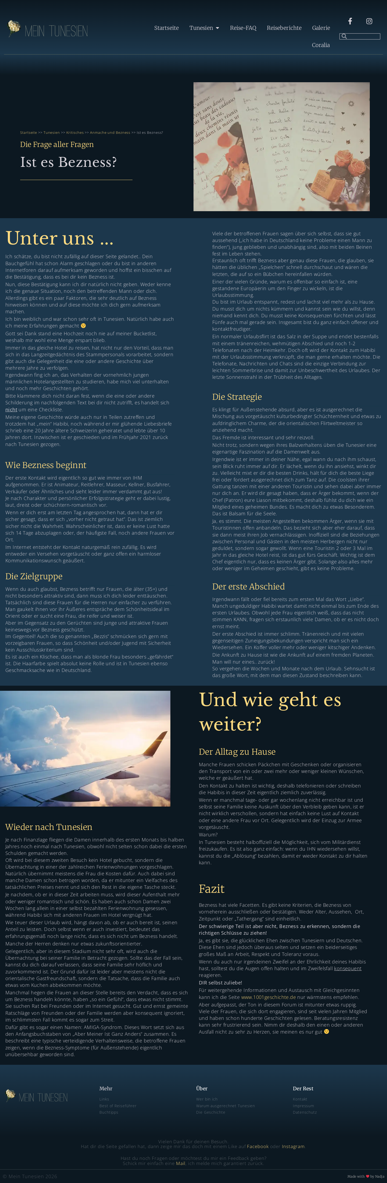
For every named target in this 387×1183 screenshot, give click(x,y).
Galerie (321, 27)
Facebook (257, 1146)
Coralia (321, 45)
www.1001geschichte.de (268, 997)
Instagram (293, 1146)
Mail (181, 1163)
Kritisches (74, 132)
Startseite (166, 27)
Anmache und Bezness (110, 132)
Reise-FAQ (243, 27)
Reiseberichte (284, 27)
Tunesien (204, 28)
